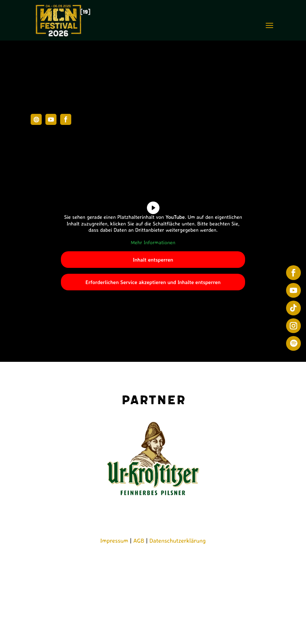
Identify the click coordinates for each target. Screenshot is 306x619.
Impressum (114, 540)
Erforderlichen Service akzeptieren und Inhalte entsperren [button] (152, 282)
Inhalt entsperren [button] (153, 260)
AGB (138, 540)
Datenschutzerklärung (177, 540)
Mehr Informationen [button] (153, 242)
